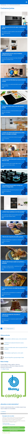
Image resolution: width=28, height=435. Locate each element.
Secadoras (3, 413)
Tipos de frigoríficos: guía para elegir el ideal (14, 357)
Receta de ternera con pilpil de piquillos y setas (13, 288)
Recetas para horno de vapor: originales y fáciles (13, 27)
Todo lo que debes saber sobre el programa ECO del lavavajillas (15, 348)
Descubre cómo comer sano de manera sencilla (13, 107)
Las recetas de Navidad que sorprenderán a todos (14, 80)
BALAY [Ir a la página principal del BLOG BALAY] (5, 1)
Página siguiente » (10, 328)
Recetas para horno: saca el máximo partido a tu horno (12, 54)
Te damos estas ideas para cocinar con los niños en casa (13, 159)
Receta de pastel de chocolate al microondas (11, 315)
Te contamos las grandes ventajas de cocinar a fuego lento (12, 186)
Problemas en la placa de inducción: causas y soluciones (14, 343)
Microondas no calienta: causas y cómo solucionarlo (16, 338)
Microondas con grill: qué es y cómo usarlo (14, 352)
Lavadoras (3, 411)
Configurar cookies (6, 432)
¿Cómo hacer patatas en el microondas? (13, 212)
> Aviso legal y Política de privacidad (8, 424)
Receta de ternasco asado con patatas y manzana (13, 262)
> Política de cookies (5, 423)
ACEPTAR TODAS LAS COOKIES (13, 427)
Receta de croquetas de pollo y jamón (13, 236)
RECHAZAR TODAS (14, 430)
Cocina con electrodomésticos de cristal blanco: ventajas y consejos (13, 133)
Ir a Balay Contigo (5, 369)
